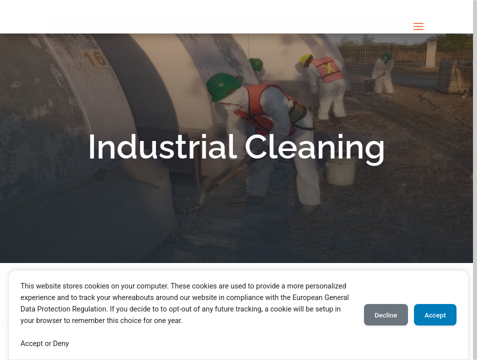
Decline (381, 315)
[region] (238, 180)
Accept (433, 315)
